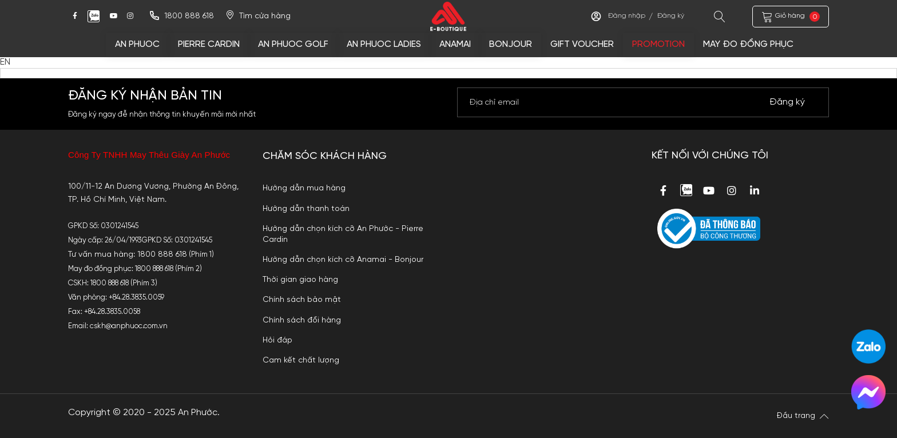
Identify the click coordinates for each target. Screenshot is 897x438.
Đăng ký (670, 16)
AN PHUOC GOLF (293, 44)
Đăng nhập (626, 16)
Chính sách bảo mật (302, 300)
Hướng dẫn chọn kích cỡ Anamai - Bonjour (343, 260)
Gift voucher (582, 44)
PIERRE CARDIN (209, 44)
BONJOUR (510, 44)
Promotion (658, 44)
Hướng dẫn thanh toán (306, 209)
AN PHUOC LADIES (384, 44)
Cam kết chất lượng (301, 360)
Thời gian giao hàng (300, 280)
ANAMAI (455, 44)
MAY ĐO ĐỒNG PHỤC (748, 44)
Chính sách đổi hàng (302, 320)
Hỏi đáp (277, 340)
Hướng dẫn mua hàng (304, 188)
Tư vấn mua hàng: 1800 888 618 (127, 254)
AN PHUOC (137, 44)
